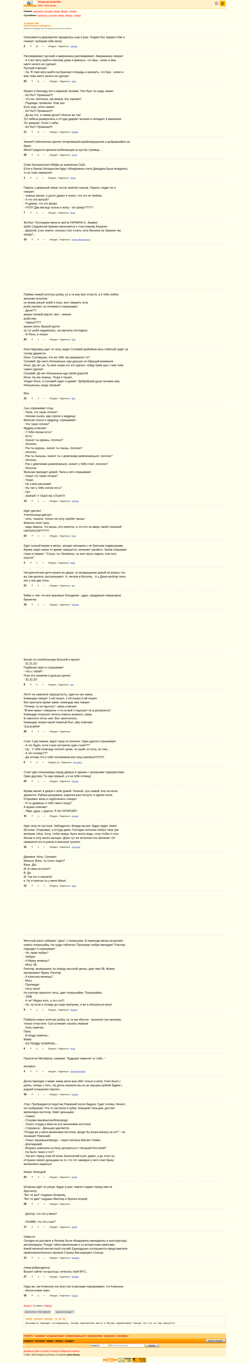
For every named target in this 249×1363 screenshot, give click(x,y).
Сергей (75, 1094)
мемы (57, 11)
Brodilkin (75, 1277)
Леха (74, 81)
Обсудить (52, 46)
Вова (74, 886)
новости (75, 1351)
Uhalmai (75, 501)
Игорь (72, 213)
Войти (40, 5)
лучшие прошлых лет (76, 1336)
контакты (45, 1351)
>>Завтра (47, 1305)
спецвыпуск (109, 1336)
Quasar (75, 1296)
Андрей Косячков (77, 1071)
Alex (73, 339)
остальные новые (55, 1336)
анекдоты (38, 11)
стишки (72, 11)
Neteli (72, 563)
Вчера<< (28, 1305)
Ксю (72, 685)
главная (28, 1341)
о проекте (54, 1351)
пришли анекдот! (215, 1341)
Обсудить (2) (53, 762)
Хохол (74, 155)
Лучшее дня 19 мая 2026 (49, 2)
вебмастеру (66, 1351)
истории (48, 11)
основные (40, 1336)
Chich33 (73, 46)
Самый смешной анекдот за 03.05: (46, 1319)
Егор (74, 536)
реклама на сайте (31, 1351)
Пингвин (75, 605)
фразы (64, 11)
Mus (73, 398)
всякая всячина (95, 1336)
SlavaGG (75, 1258)
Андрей (75, 816)
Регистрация (50, 5)
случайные (122, 1336)
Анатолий (76, 847)
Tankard (75, 781)
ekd (73, 586)
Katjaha (75, 132)
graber (74, 1227)
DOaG (73, 178)
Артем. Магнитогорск (81, 240)
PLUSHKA (77, 762)
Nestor (74, 1177)
